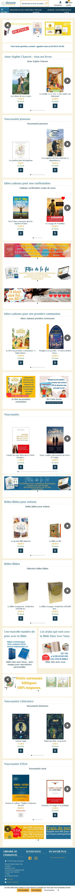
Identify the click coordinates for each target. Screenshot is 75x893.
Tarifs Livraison (11, 882)
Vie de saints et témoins (54, 402)
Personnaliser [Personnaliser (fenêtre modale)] (49, 890)
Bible (12, 10)
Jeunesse (50, 10)
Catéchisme (59, 10)
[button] (68, 31)
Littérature (27, 10)
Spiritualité (18, 10)
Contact (9, 879)
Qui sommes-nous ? (58, 858)
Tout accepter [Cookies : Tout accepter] (23, 890)
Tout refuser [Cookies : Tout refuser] (36, 890)
